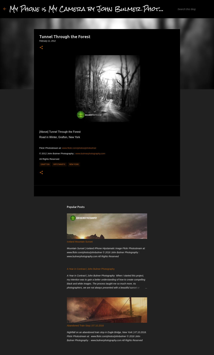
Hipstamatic (59, 164)
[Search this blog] (193, 9)
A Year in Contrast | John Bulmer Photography (91, 269)
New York (74, 164)
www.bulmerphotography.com (90, 153)
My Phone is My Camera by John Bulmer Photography (98, 9)
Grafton (45, 164)
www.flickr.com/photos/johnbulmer (79, 148)
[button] (41, 47)
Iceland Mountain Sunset (80, 241)
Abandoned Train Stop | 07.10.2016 (85, 325)
